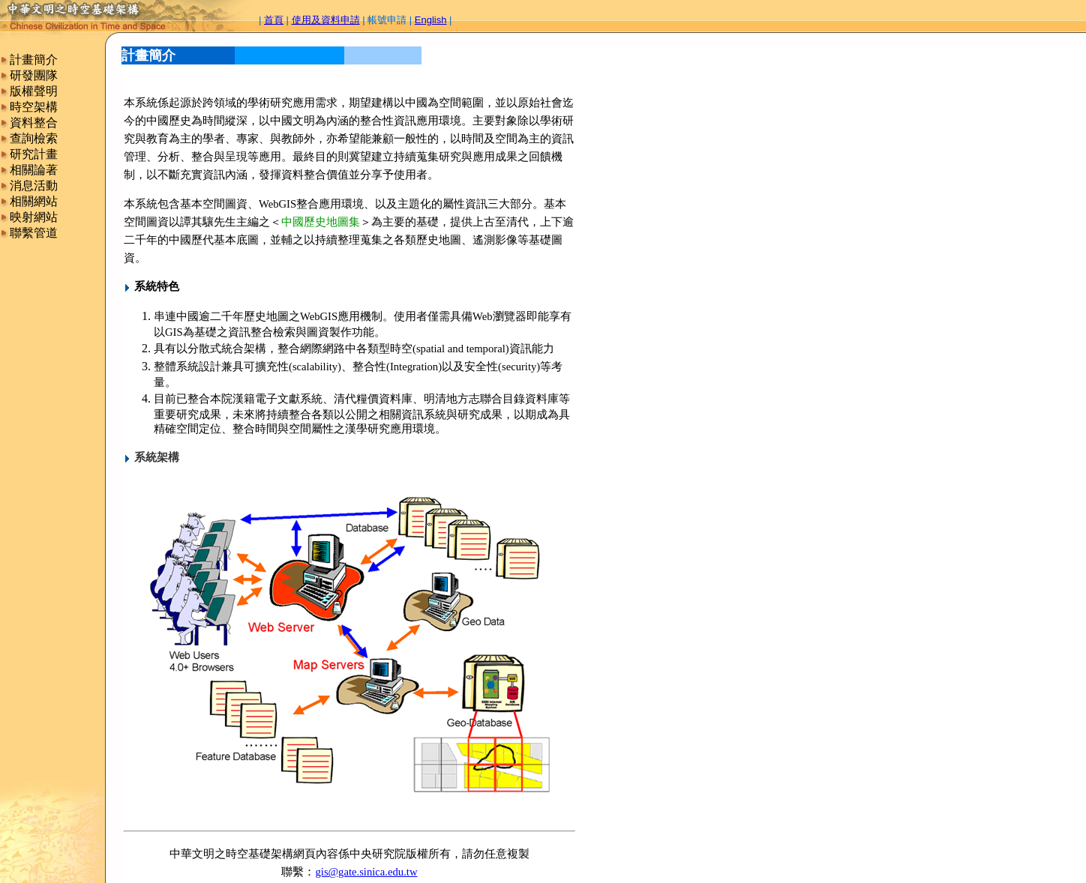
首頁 (274, 19)
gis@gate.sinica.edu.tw (366, 872)
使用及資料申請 (326, 19)
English (431, 19)
